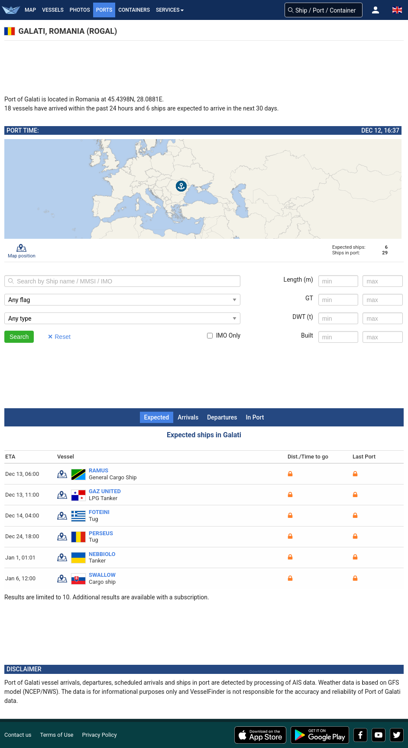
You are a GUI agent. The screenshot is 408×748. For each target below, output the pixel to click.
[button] (375, 10)
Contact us (18, 735)
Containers (134, 10)
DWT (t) (302, 316)
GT (309, 298)
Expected (156, 417)
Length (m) (298, 279)
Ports (104, 10)
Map (30, 10)
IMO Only (224, 335)
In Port (255, 417)
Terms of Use (57, 735)
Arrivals (188, 417)
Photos (80, 10)
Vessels (53, 10)
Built (307, 335)
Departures (222, 417)
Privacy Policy (99, 735)
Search (19, 336)
